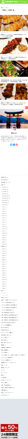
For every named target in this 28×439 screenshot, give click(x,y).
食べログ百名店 (5, 327)
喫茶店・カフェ (5, 367)
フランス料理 (4, 352)
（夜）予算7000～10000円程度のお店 (10, 320)
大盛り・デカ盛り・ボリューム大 (9, 300)
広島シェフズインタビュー (7, 392)
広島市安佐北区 (6, 196)
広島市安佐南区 (6, 198)
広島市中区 (5, 187)
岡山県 (4, 249)
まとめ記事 (4, 377)
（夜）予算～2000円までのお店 (8, 322)
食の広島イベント (5, 182)
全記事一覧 (4, 177)
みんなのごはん (5, 395)
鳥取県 (4, 255)
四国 (4, 257)
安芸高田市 (5, 233)
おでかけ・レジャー (6, 380)
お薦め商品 (4, 390)
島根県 (4, 253)
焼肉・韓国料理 (5, 350)
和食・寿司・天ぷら (6, 342)
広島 (3, 185)
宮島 (4, 231)
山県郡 (4, 244)
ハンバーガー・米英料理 (7, 357)
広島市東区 (5, 189)
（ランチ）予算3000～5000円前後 (9, 307)
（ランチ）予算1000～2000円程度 (9, 305)
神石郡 (4, 242)
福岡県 (4, 268)
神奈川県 (4, 279)
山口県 (4, 251)
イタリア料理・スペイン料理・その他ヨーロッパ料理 (13, 355)
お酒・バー (4, 365)
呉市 (4, 207)
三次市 (4, 220)
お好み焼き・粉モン (6, 335)
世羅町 (4, 237)
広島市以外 (5, 204)
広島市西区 (5, 191)
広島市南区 (5, 194)
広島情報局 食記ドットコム (14, 2)
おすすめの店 (4, 180)
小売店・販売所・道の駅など (8, 387)
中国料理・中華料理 (6, 347)
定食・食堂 (4, 340)
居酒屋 (3, 345)
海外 (3, 290)
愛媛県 (4, 260)
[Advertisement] (14, 161)
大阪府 (4, 273)
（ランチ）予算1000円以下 (7, 302)
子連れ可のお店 (5, 330)
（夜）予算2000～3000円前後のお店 (9, 315)
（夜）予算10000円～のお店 (8, 312)
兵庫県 (4, 275)
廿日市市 (4, 229)
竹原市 (4, 209)
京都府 (4, 271)
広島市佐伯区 (5, 202)
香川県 (4, 262)
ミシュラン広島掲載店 (6, 325)
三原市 (4, 211)
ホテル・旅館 (4, 382)
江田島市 (4, 235)
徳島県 (4, 264)
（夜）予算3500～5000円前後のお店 (9, 317)
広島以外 (4, 246)
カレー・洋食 (4, 337)
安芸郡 (4, 240)
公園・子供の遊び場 (6, 385)
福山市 (4, 215)
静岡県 (4, 286)
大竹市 (4, 224)
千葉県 (4, 284)
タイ (4, 293)
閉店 (3, 375)
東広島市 (4, 226)
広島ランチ (4, 297)
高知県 (4, 266)
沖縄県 (4, 288)
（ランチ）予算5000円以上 (7, 310)
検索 (26, 107)
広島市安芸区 (5, 200)
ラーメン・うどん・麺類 (7, 332)
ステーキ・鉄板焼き (6, 360)
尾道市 (4, 213)
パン (3, 370)
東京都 (4, 277)
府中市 (4, 218)
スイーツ (4, 372)
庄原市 (4, 222)
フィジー (4, 295)
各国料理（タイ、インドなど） (8, 362)
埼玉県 (4, 282)
